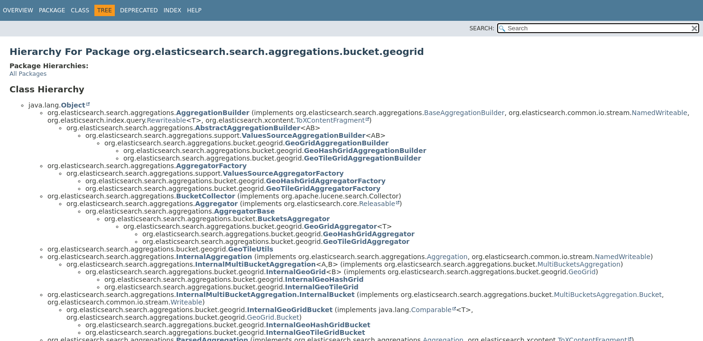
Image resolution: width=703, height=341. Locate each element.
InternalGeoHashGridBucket (318, 325)
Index (173, 10)
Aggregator (216, 203)
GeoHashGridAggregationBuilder (365, 150)
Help (194, 10)
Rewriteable (166, 120)
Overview (18, 10)
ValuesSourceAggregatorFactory (282, 173)
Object (73, 105)
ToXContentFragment (330, 120)
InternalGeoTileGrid (322, 287)
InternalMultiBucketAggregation (255, 264)
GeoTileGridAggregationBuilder (362, 158)
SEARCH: (482, 28)
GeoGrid (581, 272)
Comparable (431, 310)
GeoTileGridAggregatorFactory (323, 188)
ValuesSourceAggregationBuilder (303, 135)
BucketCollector (205, 196)
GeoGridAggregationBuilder (336, 143)
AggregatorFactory (211, 166)
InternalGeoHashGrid (324, 279)
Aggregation (447, 256)
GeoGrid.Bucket (273, 317)
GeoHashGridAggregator (369, 234)
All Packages (27, 73)
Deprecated (139, 10)
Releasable (377, 203)
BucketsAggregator (294, 219)
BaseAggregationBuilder (464, 113)
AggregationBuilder (212, 113)
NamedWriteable (659, 113)
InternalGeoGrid (296, 272)
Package (52, 10)
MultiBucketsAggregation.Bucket (608, 294)
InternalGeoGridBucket (290, 310)
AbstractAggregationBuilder (247, 128)
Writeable (186, 302)
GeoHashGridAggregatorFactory (326, 181)
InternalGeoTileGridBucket (315, 332)
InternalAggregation (214, 256)
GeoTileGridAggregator (366, 241)
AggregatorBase (244, 211)
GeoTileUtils (250, 249)
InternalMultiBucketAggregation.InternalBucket (265, 294)
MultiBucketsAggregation (578, 264)
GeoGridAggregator (340, 226)
